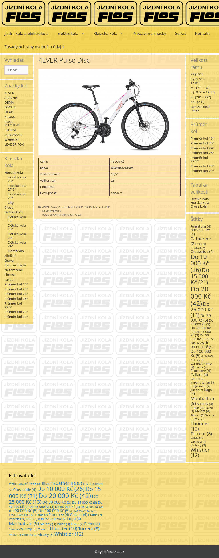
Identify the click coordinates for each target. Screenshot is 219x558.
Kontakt (202, 33)
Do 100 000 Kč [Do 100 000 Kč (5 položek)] (201, 353)
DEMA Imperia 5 (51, 210)
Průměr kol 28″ (16, 311)
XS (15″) (196, 74)
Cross (54, 207)
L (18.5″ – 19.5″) (203, 92)
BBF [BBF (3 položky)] (196, 230)
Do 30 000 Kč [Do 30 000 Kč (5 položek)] (201, 318)
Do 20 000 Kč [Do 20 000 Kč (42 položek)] (201, 296)
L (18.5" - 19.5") (82, 207)
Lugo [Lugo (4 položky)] (74, 518)
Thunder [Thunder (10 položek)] (200, 426)
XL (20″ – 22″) (201, 97)
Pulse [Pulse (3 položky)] (197, 407)
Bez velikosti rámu (200, 108)
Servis (180, 33)
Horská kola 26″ (17, 179)
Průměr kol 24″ (16, 293)
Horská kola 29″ (17, 196)
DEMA (9, 102)
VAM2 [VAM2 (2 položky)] (197, 438)
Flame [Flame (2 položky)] (201, 367)
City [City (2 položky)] (201, 244)
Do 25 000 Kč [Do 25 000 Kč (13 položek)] (202, 310)
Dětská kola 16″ (17, 227)
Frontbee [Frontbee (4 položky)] (201, 370)
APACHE (10, 97)
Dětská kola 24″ (17, 244)
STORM (10, 130)
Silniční (9, 255)
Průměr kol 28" (101, 207)
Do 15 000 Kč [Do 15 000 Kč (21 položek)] (200, 276)
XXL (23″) (197, 101)
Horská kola (13, 172)
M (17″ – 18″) (200, 87)
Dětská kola (13, 212)
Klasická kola (111, 33)
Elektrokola (73, 33)
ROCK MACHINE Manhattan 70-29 (61, 214)
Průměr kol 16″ (16, 284)
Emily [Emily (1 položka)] (198, 360)
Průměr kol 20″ (16, 289)
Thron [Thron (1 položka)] (200, 419)
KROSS (9, 116)
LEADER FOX (14, 144)
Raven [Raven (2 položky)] (77, 524)
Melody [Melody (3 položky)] (205, 403)
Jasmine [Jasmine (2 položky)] (202, 386)
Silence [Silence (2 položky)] (197, 415)
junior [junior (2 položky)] (197, 390)
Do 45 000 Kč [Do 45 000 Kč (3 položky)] (41, 506)
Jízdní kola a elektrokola (26, 33)
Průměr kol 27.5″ (13, 305)
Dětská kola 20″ (17, 236)
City (11, 202)
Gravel (9, 260)
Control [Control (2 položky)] (198, 248)
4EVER (46, 207)
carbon (9, 279)
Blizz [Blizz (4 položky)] (48, 483)
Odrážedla (16, 251)
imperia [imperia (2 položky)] (198, 382)
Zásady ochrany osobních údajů (34, 46)
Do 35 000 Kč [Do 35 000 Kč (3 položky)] (202, 322)
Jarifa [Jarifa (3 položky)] (30, 518)
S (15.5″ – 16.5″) (198, 81)
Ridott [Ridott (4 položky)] (202, 411)
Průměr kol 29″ (16, 316)
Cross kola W (65, 207)
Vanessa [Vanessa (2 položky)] (198, 442)
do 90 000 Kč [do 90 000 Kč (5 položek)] (202, 345)
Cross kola (199, 206)
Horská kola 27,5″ (17, 187)
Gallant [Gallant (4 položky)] (199, 374)
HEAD (8, 112)
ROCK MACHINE (12, 123)
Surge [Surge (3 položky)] (30, 529)
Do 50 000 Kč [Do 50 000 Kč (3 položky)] (200, 337)
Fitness (9, 274)
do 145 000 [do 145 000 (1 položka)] (78, 511)
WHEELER (11, 139)
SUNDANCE (13, 134)
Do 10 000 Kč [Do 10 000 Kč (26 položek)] (200, 263)
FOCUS (9, 107)
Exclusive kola (15, 265)
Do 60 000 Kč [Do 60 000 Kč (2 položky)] (202, 341)
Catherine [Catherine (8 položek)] (201, 241)
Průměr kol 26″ (16, 298)
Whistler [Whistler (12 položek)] (200, 452)
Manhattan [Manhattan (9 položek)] (202, 400)
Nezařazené (13, 270)
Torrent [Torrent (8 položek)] (201, 434)
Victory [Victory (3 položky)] (198, 445)
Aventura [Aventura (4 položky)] (201, 226)
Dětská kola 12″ (17, 219)
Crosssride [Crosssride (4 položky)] (202, 251)
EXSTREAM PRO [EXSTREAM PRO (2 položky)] (21, 515)
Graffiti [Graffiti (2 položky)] (197, 379)
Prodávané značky (149, 33)
